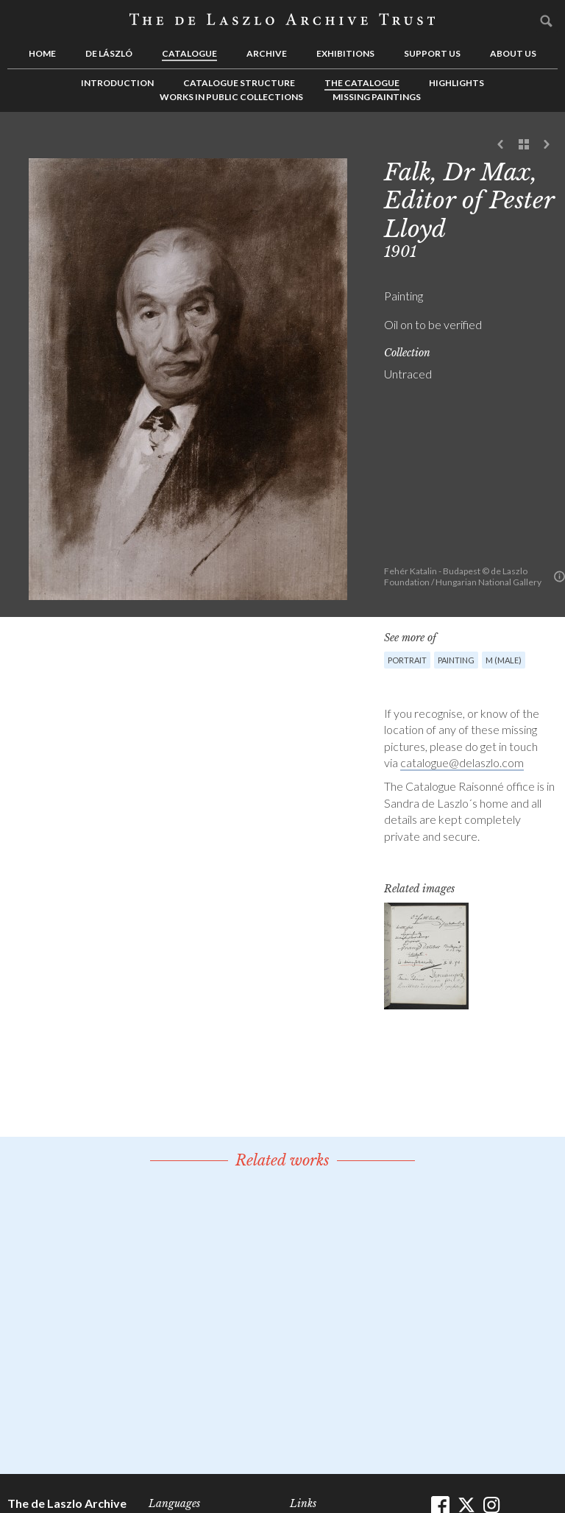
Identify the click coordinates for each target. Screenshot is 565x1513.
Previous (501, 145)
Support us (432, 53)
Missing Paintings (377, 96)
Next (547, 145)
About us (513, 53)
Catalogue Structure (239, 82)
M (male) (504, 660)
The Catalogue (361, 82)
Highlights (456, 82)
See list (524, 145)
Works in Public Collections (231, 96)
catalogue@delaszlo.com (462, 762)
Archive (266, 53)
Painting (456, 660)
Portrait (407, 660)
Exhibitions (345, 53)
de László (108, 53)
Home (42, 53)
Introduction (117, 82)
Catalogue (189, 53)
